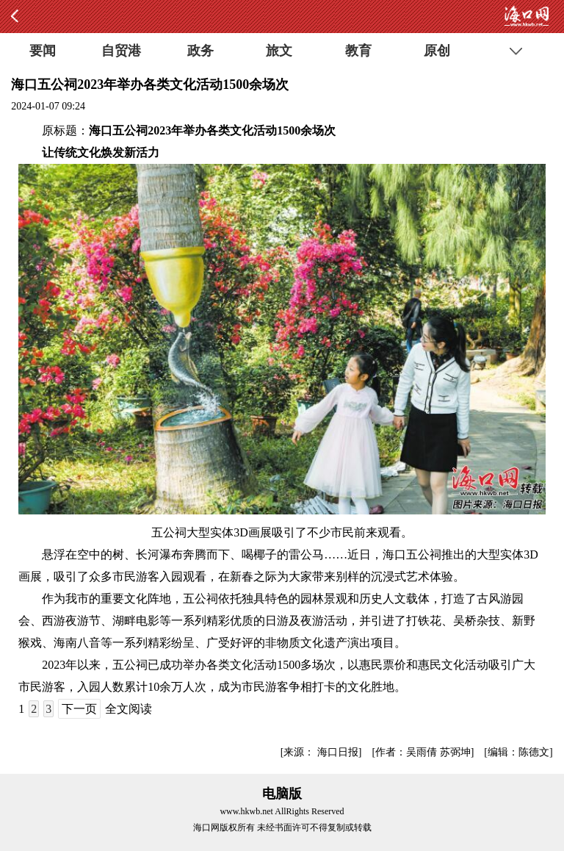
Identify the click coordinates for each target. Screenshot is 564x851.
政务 (200, 50)
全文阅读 (128, 709)
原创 (437, 50)
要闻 (42, 50)
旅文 (279, 50)
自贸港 (121, 50)
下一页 (79, 709)
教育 (358, 50)
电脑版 (282, 793)
